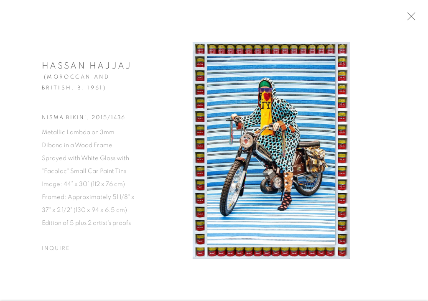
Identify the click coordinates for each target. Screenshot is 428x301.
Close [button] (416, 19)
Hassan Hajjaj (87, 68)
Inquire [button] (56, 251)
